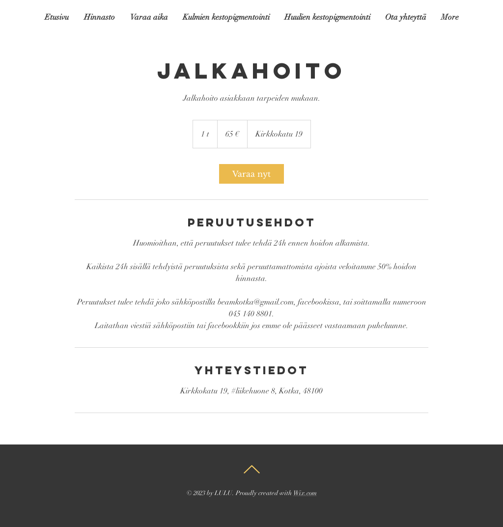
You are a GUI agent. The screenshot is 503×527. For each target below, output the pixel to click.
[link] (251, 174)
